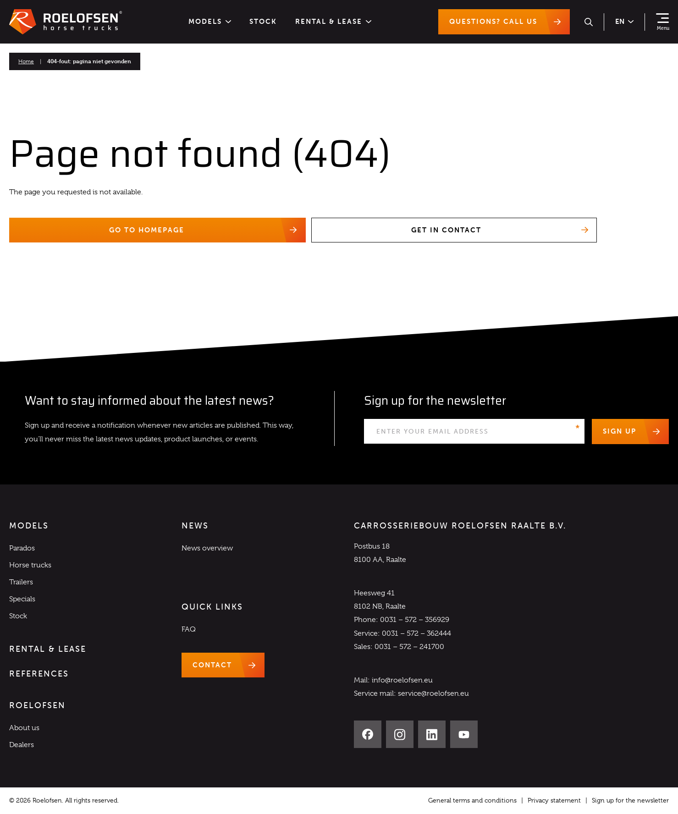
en (624, 21)
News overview (207, 548)
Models (209, 21)
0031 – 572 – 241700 (409, 647)
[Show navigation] (662, 22)
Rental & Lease (333, 21)
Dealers (21, 745)
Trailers (21, 582)
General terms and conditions (472, 800)
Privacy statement (554, 800)
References (39, 674)
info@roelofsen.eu (402, 680)
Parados (22, 548)
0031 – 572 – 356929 (414, 620)
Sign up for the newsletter (630, 800)
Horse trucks (30, 565)
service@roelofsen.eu (433, 694)
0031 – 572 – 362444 (416, 633)
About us (24, 728)
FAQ (189, 629)
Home (26, 61)
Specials (22, 599)
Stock (263, 21)
